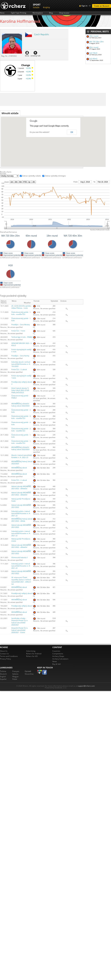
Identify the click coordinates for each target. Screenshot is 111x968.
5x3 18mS (93, 53)
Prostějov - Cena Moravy (20, 325)
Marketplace (38, 13)
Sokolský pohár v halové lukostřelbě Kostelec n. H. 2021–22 (20, 513)
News (2, 13)
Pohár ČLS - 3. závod (19, 369)
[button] (49, 152)
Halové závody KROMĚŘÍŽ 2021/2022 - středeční (21, 487)
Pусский (28, 671)
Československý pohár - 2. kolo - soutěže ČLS (21, 430)
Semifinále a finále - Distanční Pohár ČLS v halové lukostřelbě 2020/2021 (19, 621)
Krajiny (46, 7)
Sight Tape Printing (18, 13)
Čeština (3, 671)
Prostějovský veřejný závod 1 (22, 606)
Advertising (30, 651)
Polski (14, 679)
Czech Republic (41, 34)
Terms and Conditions (9, 656)
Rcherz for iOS (32, 656)
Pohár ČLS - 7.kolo (18, 331)
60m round (93, 47)
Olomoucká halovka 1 (19, 557)
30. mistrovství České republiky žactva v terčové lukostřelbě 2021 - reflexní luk (21, 580)
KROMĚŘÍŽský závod (19, 468)
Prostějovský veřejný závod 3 (22, 593)
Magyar (15, 676)
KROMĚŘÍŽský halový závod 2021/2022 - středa (21, 520)
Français (15, 671)
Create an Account (101, 6)
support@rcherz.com (86, 686)
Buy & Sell (56, 664)
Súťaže (36, 7)
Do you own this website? (39, 132)
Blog (51, 13)
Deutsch (3, 674)
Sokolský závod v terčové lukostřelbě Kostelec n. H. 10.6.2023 (20, 364)
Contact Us (4, 653)
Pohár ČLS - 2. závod (19, 480)
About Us (3, 651)
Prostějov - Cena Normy (20, 356)
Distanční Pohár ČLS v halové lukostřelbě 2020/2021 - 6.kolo (19, 630)
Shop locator (64, 13)
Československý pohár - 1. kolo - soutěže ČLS (21, 313)
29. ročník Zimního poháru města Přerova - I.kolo (21, 307)
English (3, 676)
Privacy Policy (5, 659)
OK (71, 132)
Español (3, 679)
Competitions (57, 653)
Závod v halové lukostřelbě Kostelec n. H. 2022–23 (21, 456)
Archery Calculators (60, 659)
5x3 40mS (93, 58)
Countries (56, 651)
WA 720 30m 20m (96, 41)
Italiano (15, 674)
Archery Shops (58, 656)
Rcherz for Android (33, 653)
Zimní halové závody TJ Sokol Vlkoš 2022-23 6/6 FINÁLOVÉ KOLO (20, 390)
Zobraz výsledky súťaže (31, 176)
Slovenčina (29, 674)
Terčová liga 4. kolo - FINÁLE (21, 337)
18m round (93, 36)
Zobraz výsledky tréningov (55, 176)
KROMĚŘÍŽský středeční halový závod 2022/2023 (20, 405)
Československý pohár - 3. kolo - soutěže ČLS (21, 417)
